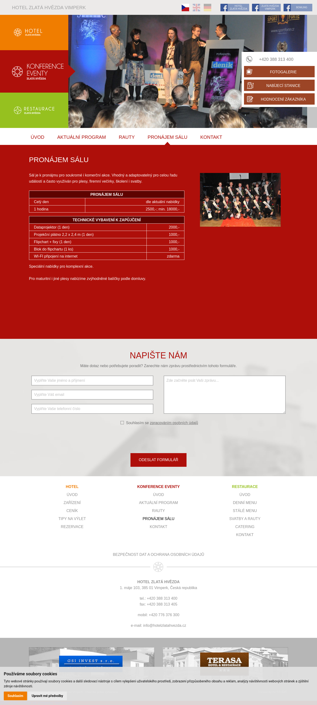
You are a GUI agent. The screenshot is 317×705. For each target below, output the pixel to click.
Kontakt (211, 137)
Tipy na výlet (72, 519)
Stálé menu (245, 511)
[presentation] (158, 439)
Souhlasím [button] (15, 696)
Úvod (72, 495)
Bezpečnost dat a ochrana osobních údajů (158, 555)
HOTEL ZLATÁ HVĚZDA (238, 7)
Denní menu (245, 503)
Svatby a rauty (244, 519)
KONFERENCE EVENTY (158, 487)
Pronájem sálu (167, 137)
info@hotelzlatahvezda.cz (164, 625)
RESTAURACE (245, 487)
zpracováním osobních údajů (174, 423)
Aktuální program (81, 137)
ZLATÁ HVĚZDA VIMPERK (270, 7)
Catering (244, 527)
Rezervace (72, 527)
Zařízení (72, 503)
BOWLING (301, 7)
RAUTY (127, 137)
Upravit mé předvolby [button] (47, 696)
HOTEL (72, 487)
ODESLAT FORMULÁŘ (158, 460)
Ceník (72, 511)
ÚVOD (37, 137)
